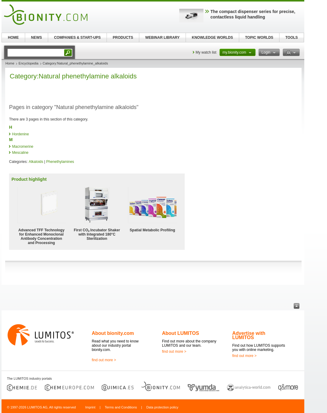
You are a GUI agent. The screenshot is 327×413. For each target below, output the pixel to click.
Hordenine (20, 134)
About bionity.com (113, 333)
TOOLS (291, 37)
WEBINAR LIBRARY (162, 37)
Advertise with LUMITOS (248, 335)
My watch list (206, 52)
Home (9, 63)
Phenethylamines (60, 162)
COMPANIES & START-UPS (77, 37)
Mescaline (20, 152)
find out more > (104, 360)
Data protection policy (162, 407)
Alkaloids (36, 162)
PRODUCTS (123, 37)
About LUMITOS (180, 333)
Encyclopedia (28, 63)
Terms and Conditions (121, 407)
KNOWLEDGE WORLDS (212, 37)
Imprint (90, 407)
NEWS (36, 37)
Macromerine (22, 146)
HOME (13, 37)
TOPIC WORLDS (259, 37)
